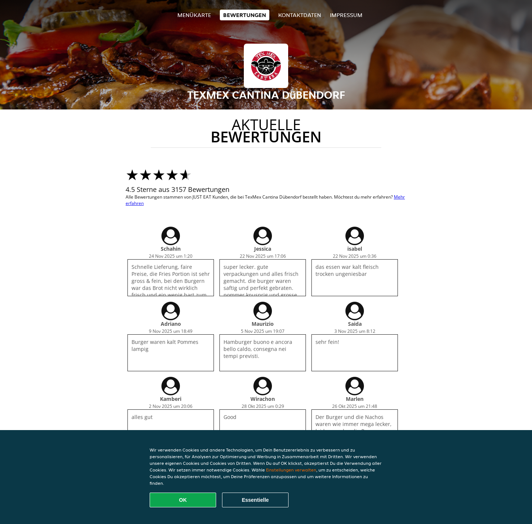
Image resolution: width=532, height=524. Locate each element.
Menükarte (194, 15)
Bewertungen (244, 15)
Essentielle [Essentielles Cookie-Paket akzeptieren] (255, 500)
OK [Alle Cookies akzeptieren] (183, 500)
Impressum (346, 15)
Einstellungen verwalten (291, 470)
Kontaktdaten (299, 15)
